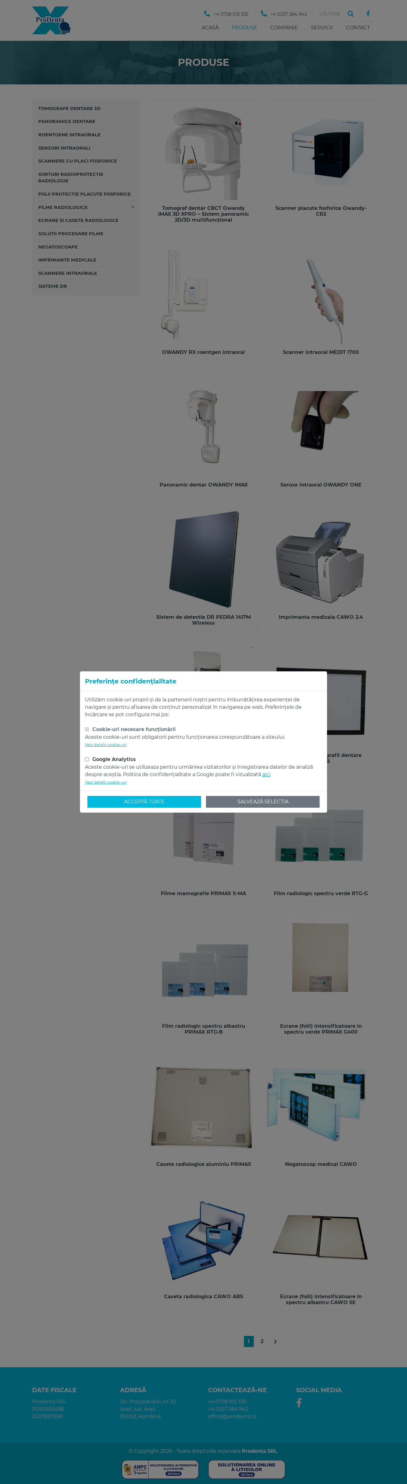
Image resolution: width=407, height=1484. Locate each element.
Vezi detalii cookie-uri (106, 744)
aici (266, 774)
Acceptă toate (144, 802)
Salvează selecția (262, 802)
